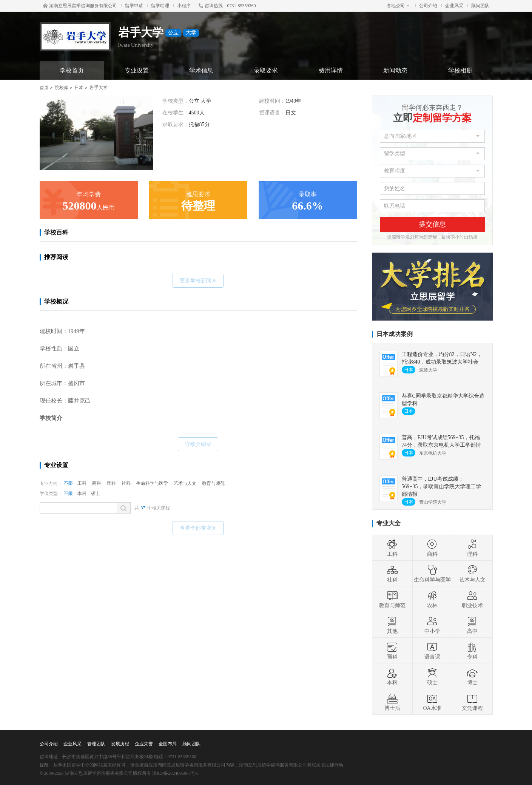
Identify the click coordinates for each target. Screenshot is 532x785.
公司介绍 (428, 5)
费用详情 (331, 70)
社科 (126, 483)
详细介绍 (198, 444)
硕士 (95, 493)
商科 (96, 483)
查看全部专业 (198, 528)
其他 (392, 625)
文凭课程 (472, 702)
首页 (44, 87)
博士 (472, 676)
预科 (392, 651)
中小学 (432, 625)
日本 (78, 87)
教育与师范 (213, 483)
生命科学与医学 (152, 483)
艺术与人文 (185, 483)
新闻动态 (395, 70)
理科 (111, 483)
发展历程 (120, 743)
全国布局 (168, 743)
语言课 (432, 651)
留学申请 (134, 5)
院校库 (61, 87)
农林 (432, 599)
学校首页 (72, 70)
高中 (472, 625)
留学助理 (160, 5)
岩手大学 (98, 87)
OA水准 (432, 702)
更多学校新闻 (198, 281)
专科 (472, 651)
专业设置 (137, 70)
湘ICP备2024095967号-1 (175, 773)
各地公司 (398, 5)
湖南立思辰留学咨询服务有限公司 (80, 5)
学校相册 (460, 70)
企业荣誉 (144, 743)
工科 (81, 483)
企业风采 (454, 5)
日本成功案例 (394, 334)
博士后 (392, 702)
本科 (81, 493)
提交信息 (432, 224)
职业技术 (472, 599)
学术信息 (201, 70)
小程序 (184, 5)
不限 (68, 483)
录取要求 (266, 70)
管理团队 (96, 743)
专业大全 (388, 523)
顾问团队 (480, 5)
